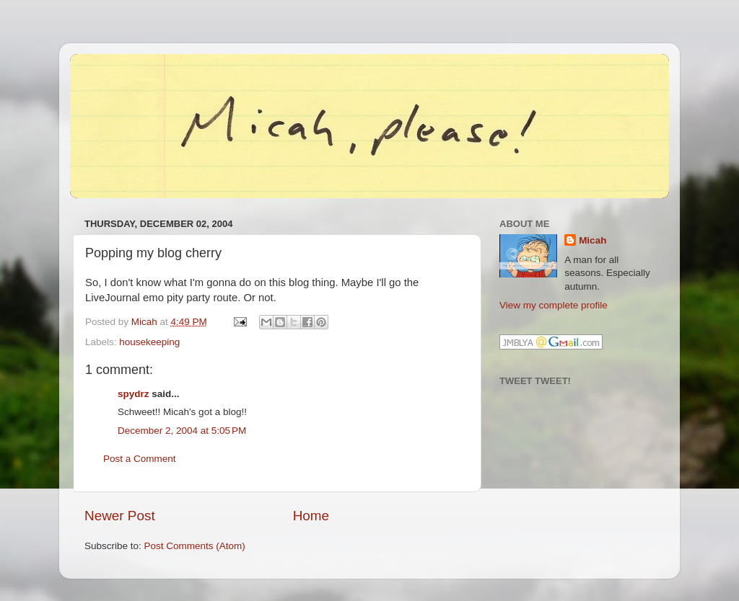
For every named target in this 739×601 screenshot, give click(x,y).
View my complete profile (553, 305)
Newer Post (119, 515)
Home (311, 515)
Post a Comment (139, 458)
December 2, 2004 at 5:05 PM (182, 430)
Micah (592, 240)
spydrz (133, 393)
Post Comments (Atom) (194, 545)
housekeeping (149, 342)
